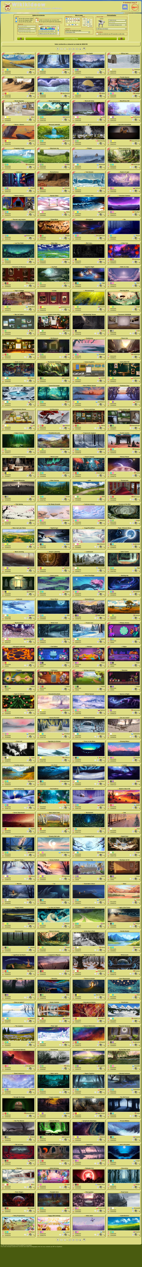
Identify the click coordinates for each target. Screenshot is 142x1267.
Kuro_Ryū (102, 757)
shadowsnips (31, 164)
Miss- (33, 117)
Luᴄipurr (32, 805)
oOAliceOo (102, 544)
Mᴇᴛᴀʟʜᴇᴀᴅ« (31, 283)
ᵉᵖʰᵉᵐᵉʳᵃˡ (103, 69)
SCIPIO (103, 378)
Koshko (103, 259)
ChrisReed (67, 734)
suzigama (67, 259)
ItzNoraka (67, 188)
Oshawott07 (66, 520)
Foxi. (33, 544)
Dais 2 (138, 283)
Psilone (33, 93)
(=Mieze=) (67, 757)
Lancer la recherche (71, 39)
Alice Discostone (30, 639)
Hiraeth (33, 829)
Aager (33, 757)
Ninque (33, 876)
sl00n (68, 615)
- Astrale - (32, 449)
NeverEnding (101, 140)
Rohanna (67, 69)
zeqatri (68, 235)
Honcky (138, 473)
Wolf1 (103, 496)
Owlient (138, 639)
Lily (34, 425)
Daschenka (137, 259)
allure (33, 520)
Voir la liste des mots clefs (27, 32)
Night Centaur (66, 449)
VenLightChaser (100, 235)
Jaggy (103, 283)
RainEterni (67, 568)
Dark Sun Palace (65, 852)
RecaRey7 (137, 212)
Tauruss (138, 235)
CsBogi (68, 639)
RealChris (32, 568)
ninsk (33, 69)
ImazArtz (67, 117)
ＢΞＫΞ (68, 283)
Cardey (33, 140)
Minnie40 (67, 140)
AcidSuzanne (136, 117)
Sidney (68, 212)
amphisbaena (101, 402)
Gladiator (137, 93)
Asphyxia (137, 188)
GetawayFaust (101, 473)
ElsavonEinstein (136, 140)
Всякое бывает (30, 235)
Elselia (33, 615)
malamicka (137, 69)
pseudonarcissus (65, 307)
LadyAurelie (137, 544)
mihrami (32, 188)
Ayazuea (102, 212)
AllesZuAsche (66, 93)
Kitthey (103, 93)
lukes (138, 330)
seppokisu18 (101, 568)
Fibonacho (137, 449)
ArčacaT (32, 402)
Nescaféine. (31, 710)
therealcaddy (136, 164)
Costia (103, 188)
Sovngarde (67, 378)
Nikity (68, 164)
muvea (68, 805)
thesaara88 (102, 164)
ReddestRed (31, 307)
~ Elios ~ (32, 259)
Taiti (104, 117)
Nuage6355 (102, 449)
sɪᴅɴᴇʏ (68, 544)
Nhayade (32, 212)
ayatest (33, 354)
